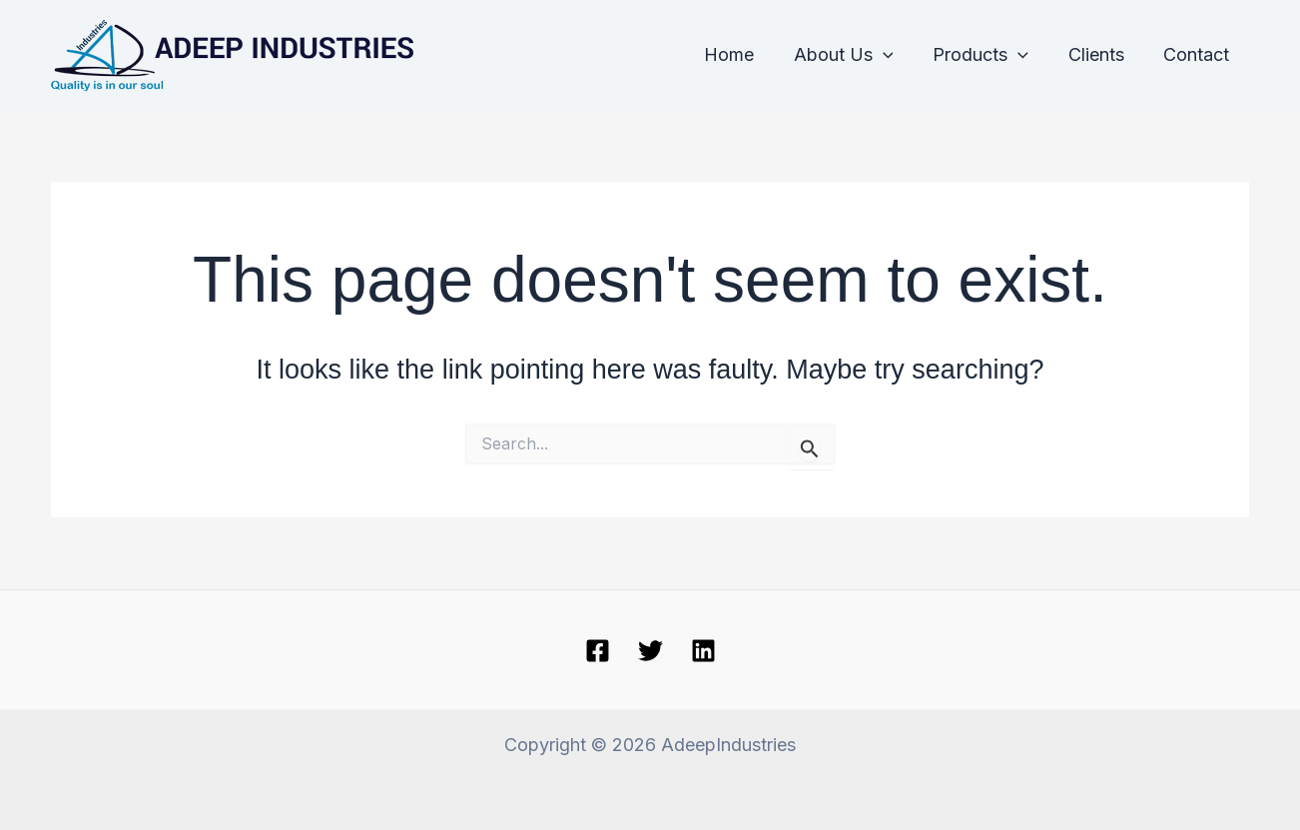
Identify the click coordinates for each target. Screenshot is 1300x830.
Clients (1101, 54)
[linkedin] (703, 650)
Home (745, 54)
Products (989, 55)
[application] (895, 55)
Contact (1198, 54)
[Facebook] (597, 650)
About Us (856, 55)
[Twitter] (650, 650)
